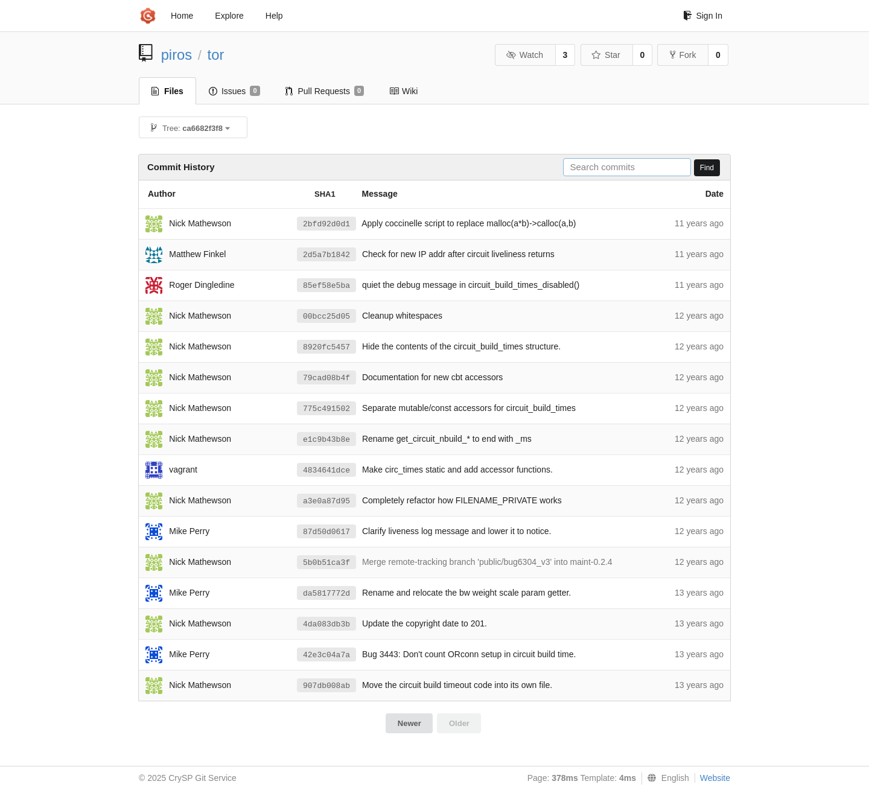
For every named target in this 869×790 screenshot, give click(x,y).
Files (167, 91)
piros (177, 54)
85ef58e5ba (326, 285)
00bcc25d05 (326, 316)
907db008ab (326, 685)
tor (216, 54)
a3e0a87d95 (326, 501)
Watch (524, 55)
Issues (234, 91)
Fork (683, 55)
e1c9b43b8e (326, 439)
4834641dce (326, 470)
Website (715, 778)
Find (707, 168)
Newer (409, 723)
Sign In (702, 16)
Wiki (403, 91)
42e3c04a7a (326, 655)
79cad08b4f (326, 378)
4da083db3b (326, 624)
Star (605, 55)
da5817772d (326, 593)
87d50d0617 (326, 532)
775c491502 (326, 408)
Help (274, 16)
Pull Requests (324, 91)
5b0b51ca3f (326, 562)
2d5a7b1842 (326, 255)
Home (182, 16)
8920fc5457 (326, 347)
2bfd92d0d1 (326, 224)
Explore (229, 16)
